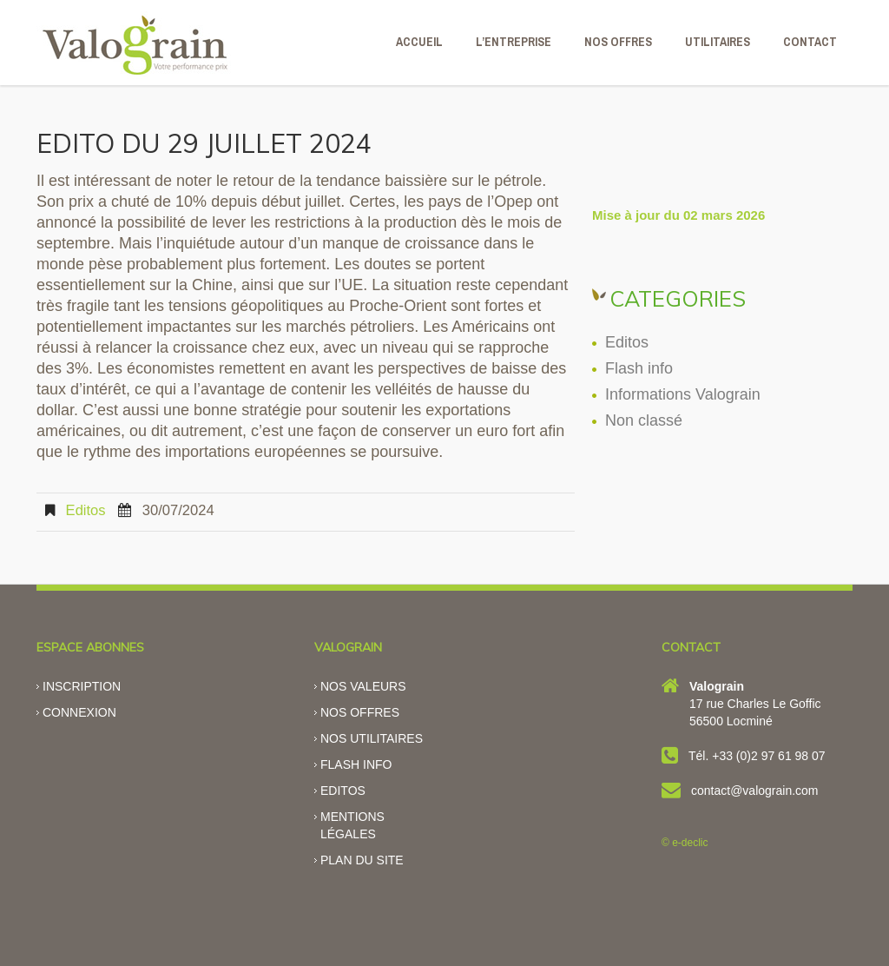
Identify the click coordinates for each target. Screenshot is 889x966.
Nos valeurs (363, 686)
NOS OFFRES (618, 42)
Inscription (82, 686)
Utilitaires (717, 42)
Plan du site (362, 860)
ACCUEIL (419, 42)
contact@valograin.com (755, 790)
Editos (86, 510)
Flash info (639, 368)
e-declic (690, 843)
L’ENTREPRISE (513, 42)
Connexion (79, 712)
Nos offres (359, 712)
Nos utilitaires (371, 738)
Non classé (643, 420)
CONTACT (810, 42)
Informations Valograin (683, 394)
